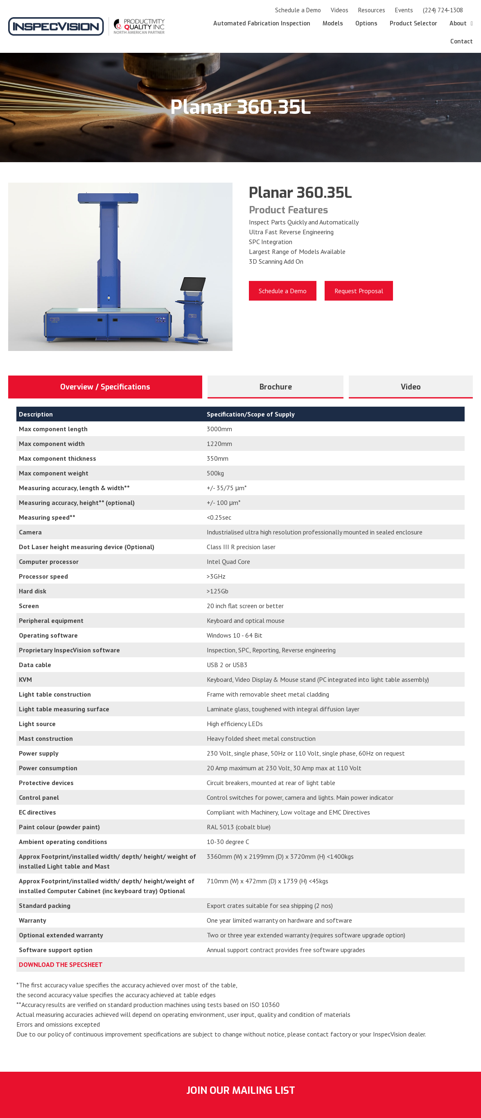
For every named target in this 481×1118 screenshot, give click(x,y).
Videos (339, 10)
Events (404, 10)
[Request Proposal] (359, 291)
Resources (371, 10)
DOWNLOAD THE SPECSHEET (61, 964)
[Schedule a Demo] (282, 291)
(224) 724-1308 (443, 10)
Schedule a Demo (298, 10)
